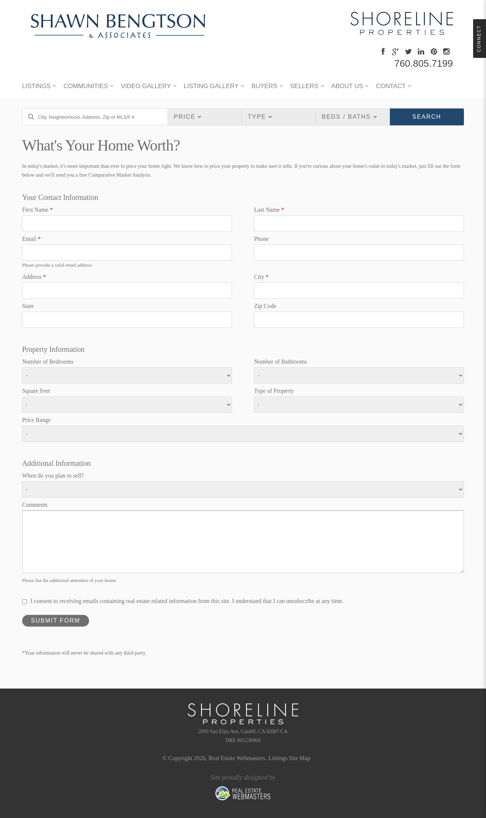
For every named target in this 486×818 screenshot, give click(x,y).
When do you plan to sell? (53, 475)
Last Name (269, 210)
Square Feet (36, 391)
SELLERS (304, 86)
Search (426, 117)
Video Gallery (146, 86)
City (261, 277)
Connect (479, 38)
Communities (85, 86)
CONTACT (391, 86)
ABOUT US (347, 86)
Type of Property (274, 391)
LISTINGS (36, 86)
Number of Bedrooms (48, 361)
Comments (34, 505)
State (28, 306)
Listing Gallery (211, 86)
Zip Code (265, 306)
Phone (261, 239)
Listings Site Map (289, 758)
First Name (37, 210)
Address (34, 277)
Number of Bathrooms (280, 361)
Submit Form (55, 620)
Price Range (36, 420)
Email (31, 239)
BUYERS (264, 86)
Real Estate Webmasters (236, 758)
